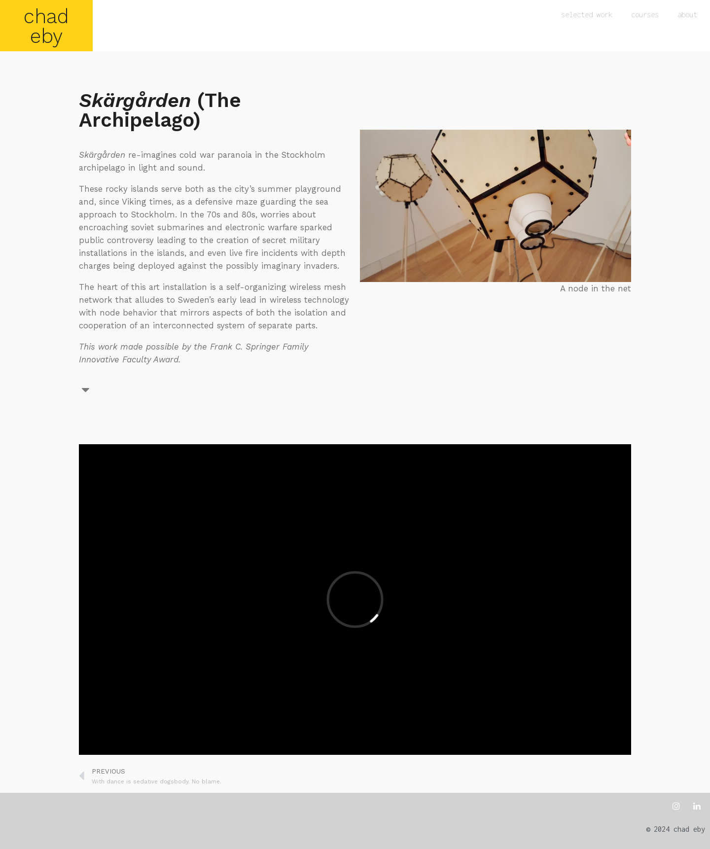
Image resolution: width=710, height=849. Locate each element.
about (687, 14)
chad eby (47, 26)
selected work (586, 14)
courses (645, 14)
